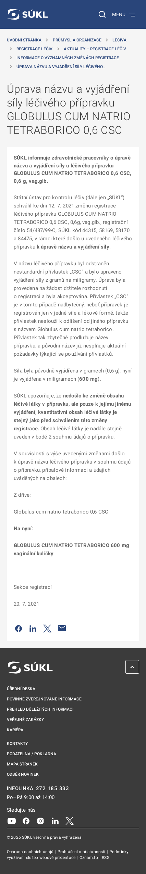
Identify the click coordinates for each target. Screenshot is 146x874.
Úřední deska (21, 688)
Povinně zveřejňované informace (44, 699)
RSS (105, 857)
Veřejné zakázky (25, 719)
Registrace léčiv (34, 49)
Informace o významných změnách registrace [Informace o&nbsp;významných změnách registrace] (67, 57)
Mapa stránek (22, 764)
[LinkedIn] (55, 821)
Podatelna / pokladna (31, 753)
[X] (69, 821)
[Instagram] (40, 821)
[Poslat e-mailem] (62, 628)
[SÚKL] (27, 14)
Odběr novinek (23, 774)
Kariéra (15, 729)
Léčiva (119, 40)
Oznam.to (89, 857)
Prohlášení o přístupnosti (82, 851)
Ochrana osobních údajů (30, 851)
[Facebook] (26, 821)
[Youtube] (11, 821)
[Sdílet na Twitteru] (47, 628)
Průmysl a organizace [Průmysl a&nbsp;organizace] (77, 40)
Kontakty (17, 743)
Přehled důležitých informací (40, 709)
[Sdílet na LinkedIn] (33, 628)
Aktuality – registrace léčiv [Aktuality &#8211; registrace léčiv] (95, 49)
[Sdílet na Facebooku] (18, 628)
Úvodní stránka (24, 40)
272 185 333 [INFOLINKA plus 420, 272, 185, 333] (52, 788)
